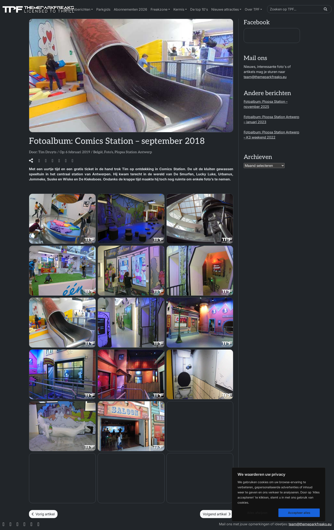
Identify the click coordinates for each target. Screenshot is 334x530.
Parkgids (103, 9)
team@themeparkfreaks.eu (265, 77)
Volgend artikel (216, 514)
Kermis (178, 9)
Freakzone (159, 9)
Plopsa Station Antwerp (133, 152)
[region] (278, 494)
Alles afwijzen (257, 512)
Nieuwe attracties (225, 9)
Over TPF (252, 9)
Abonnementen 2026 (130, 9)
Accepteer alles (299, 512)
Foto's (108, 152)
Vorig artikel (43, 514)
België (98, 152)
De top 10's (199, 9)
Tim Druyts (47, 152)
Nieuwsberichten (77, 9)
